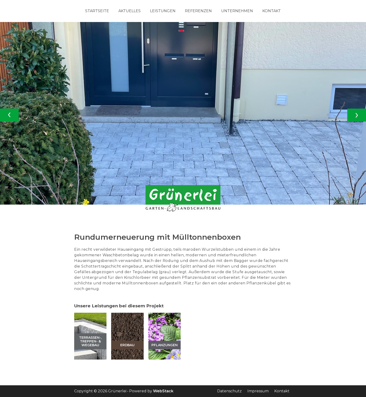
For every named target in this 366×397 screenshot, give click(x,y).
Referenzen (198, 11)
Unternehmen (237, 11)
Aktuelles (129, 11)
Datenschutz (229, 391)
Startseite (97, 11)
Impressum (258, 391)
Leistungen (163, 11)
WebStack (163, 391)
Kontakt (271, 11)
